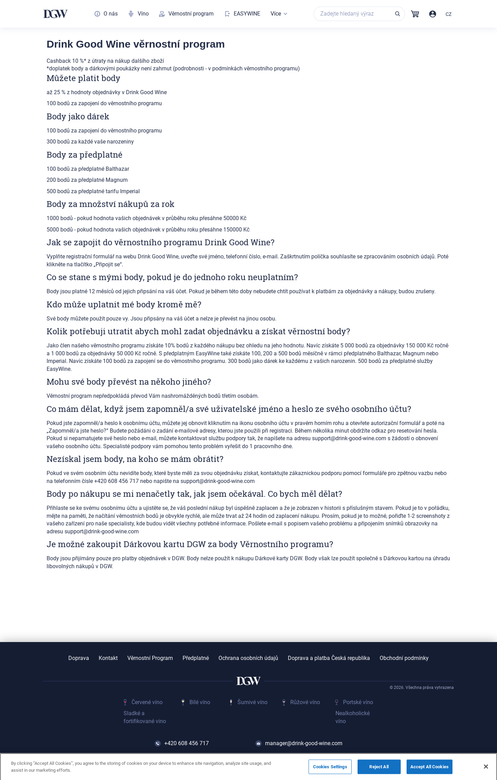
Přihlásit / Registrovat (432, 14)
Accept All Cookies (429, 768)
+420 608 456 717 (186, 743)
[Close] (486, 768)
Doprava (78, 658)
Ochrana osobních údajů (248, 658)
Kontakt (108, 658)
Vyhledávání (398, 14)
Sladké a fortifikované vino (145, 717)
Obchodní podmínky (404, 658)
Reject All (378, 768)
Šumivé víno (252, 702)
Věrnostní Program (150, 658)
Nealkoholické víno (352, 717)
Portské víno (358, 702)
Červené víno (147, 702)
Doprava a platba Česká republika (329, 658)
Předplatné (196, 658)
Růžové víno (305, 702)
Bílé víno (199, 702)
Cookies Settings (330, 768)
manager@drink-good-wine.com (303, 743)
